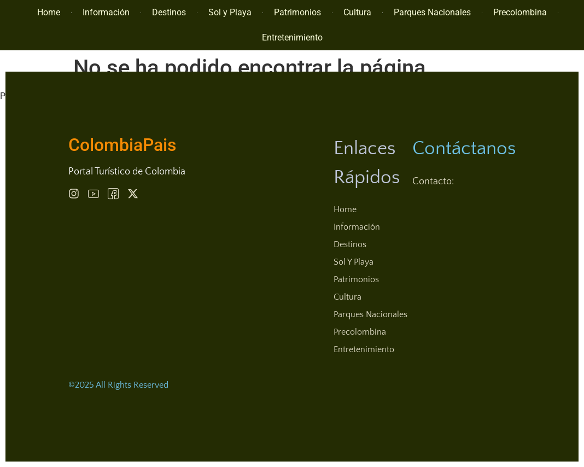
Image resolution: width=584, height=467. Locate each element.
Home (48, 12)
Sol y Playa (230, 12)
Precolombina (520, 12)
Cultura (357, 12)
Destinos (169, 12)
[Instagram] (73, 193)
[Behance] (113, 193)
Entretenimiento (292, 37)
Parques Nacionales (432, 12)
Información (106, 12)
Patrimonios (297, 12)
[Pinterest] (93, 193)
